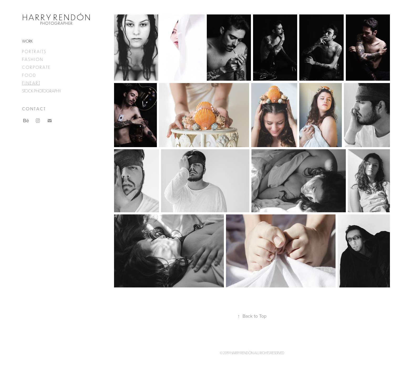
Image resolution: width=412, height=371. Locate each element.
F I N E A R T (31, 83)
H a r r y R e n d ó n (56, 17)
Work (27, 41)
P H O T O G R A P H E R (56, 23)
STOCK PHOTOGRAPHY (41, 91)
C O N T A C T (33, 108)
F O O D (28, 75)
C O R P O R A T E (36, 67)
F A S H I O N (32, 59)
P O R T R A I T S (34, 51)
